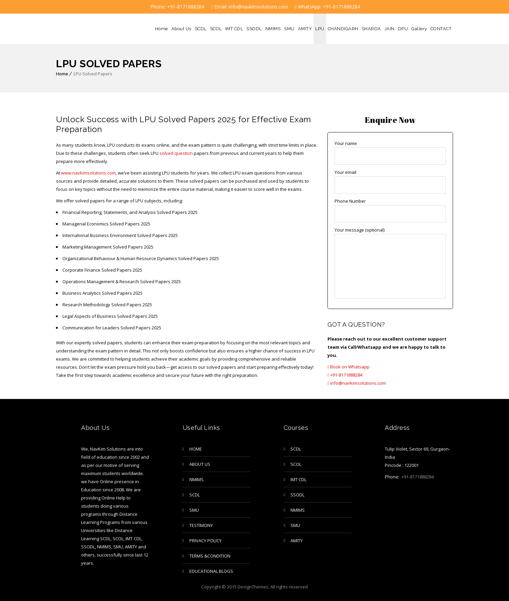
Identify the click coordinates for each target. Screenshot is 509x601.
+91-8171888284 (344, 375)
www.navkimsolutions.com (88, 173)
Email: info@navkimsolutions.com (249, 6)
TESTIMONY (201, 525)
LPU (319, 28)
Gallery (419, 28)
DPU (403, 28)
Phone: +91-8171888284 (176, 6)
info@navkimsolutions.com (356, 383)
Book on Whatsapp (348, 367)
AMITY (305, 28)
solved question (176, 153)
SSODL (254, 28)
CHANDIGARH (343, 28)
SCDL (201, 28)
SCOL (216, 28)
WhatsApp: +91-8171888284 (327, 6)
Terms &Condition (209, 556)
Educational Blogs (211, 571)
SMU (289, 28)
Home (161, 28)
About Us (181, 28)
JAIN (389, 28)
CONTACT (441, 28)
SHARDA (371, 28)
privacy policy (205, 541)
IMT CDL (234, 28)
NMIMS (273, 28)
